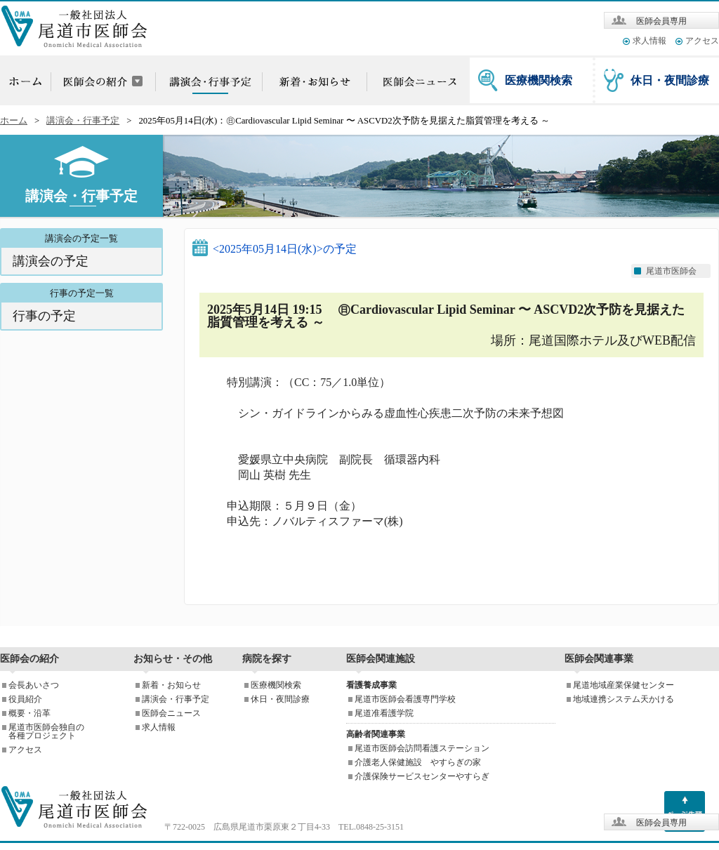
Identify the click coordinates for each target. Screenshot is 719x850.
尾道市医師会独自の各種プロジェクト (46, 731)
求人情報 (649, 41)
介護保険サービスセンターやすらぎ (422, 776)
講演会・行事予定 (82, 121)
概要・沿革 (29, 713)
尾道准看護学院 (384, 713)
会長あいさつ (33, 685)
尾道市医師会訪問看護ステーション (422, 748)
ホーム (13, 121)
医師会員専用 (661, 21)
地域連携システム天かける (623, 699)
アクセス (702, 41)
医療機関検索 (538, 80)
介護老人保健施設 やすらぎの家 (418, 762)
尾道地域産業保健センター (623, 685)
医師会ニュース (171, 713)
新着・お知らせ (171, 685)
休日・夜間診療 (670, 80)
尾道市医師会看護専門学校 (405, 699)
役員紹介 (25, 699)
